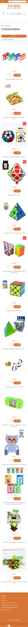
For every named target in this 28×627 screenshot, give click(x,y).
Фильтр (14, 36)
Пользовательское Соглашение (9, 605)
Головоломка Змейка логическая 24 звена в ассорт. (14, 118)
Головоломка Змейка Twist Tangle (14, 387)
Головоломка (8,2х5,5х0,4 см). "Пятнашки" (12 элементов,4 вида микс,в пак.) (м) (14, 503)
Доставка (3, 596)
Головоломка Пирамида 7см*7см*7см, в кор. (14, 233)
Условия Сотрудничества (8, 603)
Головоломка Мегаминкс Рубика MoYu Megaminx (14, 157)
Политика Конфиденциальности (10, 607)
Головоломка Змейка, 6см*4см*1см (14, 79)
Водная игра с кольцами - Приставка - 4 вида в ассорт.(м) (14, 425)
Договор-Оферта (6, 610)
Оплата (3, 598)
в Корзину (17, 75)
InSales (17, 620)
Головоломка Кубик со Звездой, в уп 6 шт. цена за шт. (14, 582)
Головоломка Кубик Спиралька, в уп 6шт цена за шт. (14, 543)
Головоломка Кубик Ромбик (14, 195)
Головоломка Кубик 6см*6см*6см (14, 310)
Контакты (3, 600)
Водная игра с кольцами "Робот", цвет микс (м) (14, 464)
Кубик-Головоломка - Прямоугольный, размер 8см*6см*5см (14, 271)
